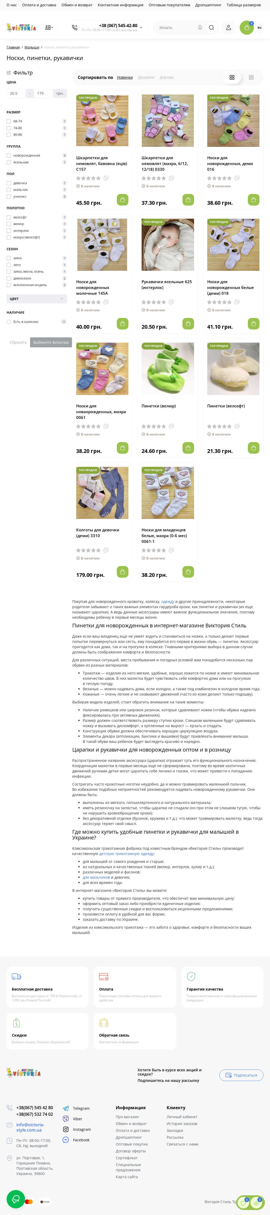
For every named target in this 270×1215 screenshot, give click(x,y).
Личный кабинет (182, 1116)
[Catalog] (49, 28)
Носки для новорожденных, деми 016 (230, 163)
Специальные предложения (128, 1167)
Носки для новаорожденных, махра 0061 (101, 411)
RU (260, 27)
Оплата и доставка (39, 4)
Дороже (167, 77)
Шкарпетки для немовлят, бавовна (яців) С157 (101, 163)
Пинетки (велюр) (159, 405)
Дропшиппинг (208, 4)
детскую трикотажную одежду (126, 853)
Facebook (75, 1140)
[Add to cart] (122, 200)
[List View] (251, 77)
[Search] (200, 27)
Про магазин (127, 1116)
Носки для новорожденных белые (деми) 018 (230, 287)
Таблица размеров (244, 4)
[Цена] (16, 93)
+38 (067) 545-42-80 (118, 25)
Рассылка (175, 1137)
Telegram (76, 1108)
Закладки (175, 1130)
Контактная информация (120, 4)
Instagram (76, 1129)
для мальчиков (96, 877)
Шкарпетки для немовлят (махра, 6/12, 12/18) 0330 (165, 163)
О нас (12, 4)
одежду (167, 601)
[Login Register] (228, 28)
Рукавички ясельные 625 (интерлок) (167, 284)
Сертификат (127, 1157)
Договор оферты (131, 1150)
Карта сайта (127, 1176)
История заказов (182, 1123)
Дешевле (146, 77)
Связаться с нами (183, 1144)
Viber (72, 1119)
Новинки (125, 77)
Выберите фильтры (51, 342)
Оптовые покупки (132, 1144)
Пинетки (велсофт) (226, 405)
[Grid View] (232, 77)
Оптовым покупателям (169, 4)
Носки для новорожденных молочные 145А (92, 287)
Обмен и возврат (77, 4)
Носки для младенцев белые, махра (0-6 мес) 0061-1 (164, 535)
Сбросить (18, 342)
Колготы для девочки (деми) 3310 (97, 532)
